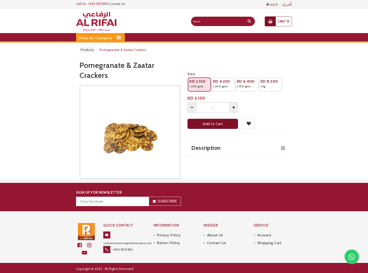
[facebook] (82, 245)
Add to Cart (213, 124)
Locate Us (118, 4)
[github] (91, 245)
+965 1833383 (122, 249)
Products (87, 50)
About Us (215, 235)
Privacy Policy (168, 235)
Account (264, 235)
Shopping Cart (269, 243)
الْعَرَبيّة (287, 4)
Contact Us (216, 243)
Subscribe (167, 201)
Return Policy (168, 243)
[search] (249, 21)
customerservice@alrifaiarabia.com (127, 243)
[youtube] (86, 253)
